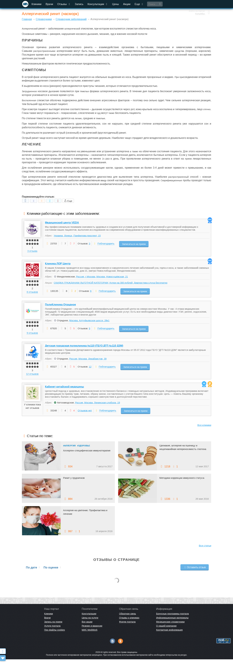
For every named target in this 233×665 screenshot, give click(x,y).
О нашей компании (166, 631)
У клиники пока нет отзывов (32, 412)
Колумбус (199, 6)
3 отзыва (32, 251)
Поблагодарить (106, 243)
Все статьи (205, 551)
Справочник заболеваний (71, 19)
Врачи (50, 4)
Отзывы (64, 4)
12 (90, 371)
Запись (79, 4)
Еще (139, 4)
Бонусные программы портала (172, 619)
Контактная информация (169, 635)
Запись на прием (53, 627)
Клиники (37, 4)
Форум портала (127, 627)
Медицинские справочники (170, 627)
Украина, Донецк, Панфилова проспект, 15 (77, 236)
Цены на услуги (90, 623)
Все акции (87, 627)
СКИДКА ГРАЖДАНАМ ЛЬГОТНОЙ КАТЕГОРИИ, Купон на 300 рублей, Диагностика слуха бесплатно (110, 284)
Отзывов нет (85, 416)
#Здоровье (83, 451)
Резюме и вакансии (92, 631)
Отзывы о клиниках (129, 623)
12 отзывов (32, 378)
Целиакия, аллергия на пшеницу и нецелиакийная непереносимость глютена (179, 455)
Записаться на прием (135, 243)
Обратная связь (127, 619)
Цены (115, 4)
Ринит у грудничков (74, 483)
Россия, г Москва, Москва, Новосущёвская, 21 (102, 278)
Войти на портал (196, 3)
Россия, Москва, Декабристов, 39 (88, 363)
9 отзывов (32, 336)
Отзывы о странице (116, 565)
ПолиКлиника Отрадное (60, 307)
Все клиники (204, 430)
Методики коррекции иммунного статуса (183, 483)
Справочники (44, 19)
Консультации (98, 4)
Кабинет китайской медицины (64, 392)
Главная (27, 19)
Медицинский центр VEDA (62, 223)
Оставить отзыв (194, 573)
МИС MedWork (89, 635)
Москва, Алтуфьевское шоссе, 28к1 (89, 323)
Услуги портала (52, 631)
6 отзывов (32, 293)
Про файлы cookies (54, 635)
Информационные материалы (172, 623)
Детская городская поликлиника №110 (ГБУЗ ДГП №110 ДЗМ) (84, 350)
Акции (127, 4)
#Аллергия (69, 451)
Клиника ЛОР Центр (58, 265)
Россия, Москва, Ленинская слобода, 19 (97, 408)
